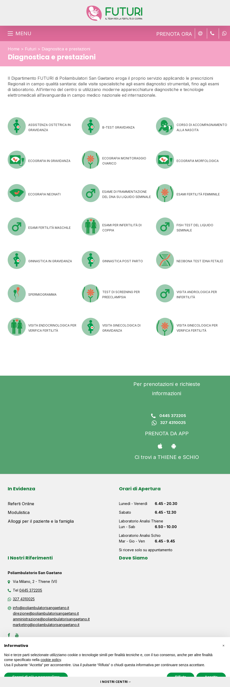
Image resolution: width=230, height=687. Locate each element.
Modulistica (19, 512)
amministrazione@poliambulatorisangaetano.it (51, 619)
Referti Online (21, 503)
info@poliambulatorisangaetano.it (41, 607)
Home (14, 48)
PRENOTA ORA (174, 34)
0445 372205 (166, 416)
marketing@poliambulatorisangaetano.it (46, 624)
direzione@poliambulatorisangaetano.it (46, 613)
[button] (223, 645)
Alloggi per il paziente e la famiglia (41, 521)
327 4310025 (167, 423)
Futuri (30, 48)
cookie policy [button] (51, 660)
